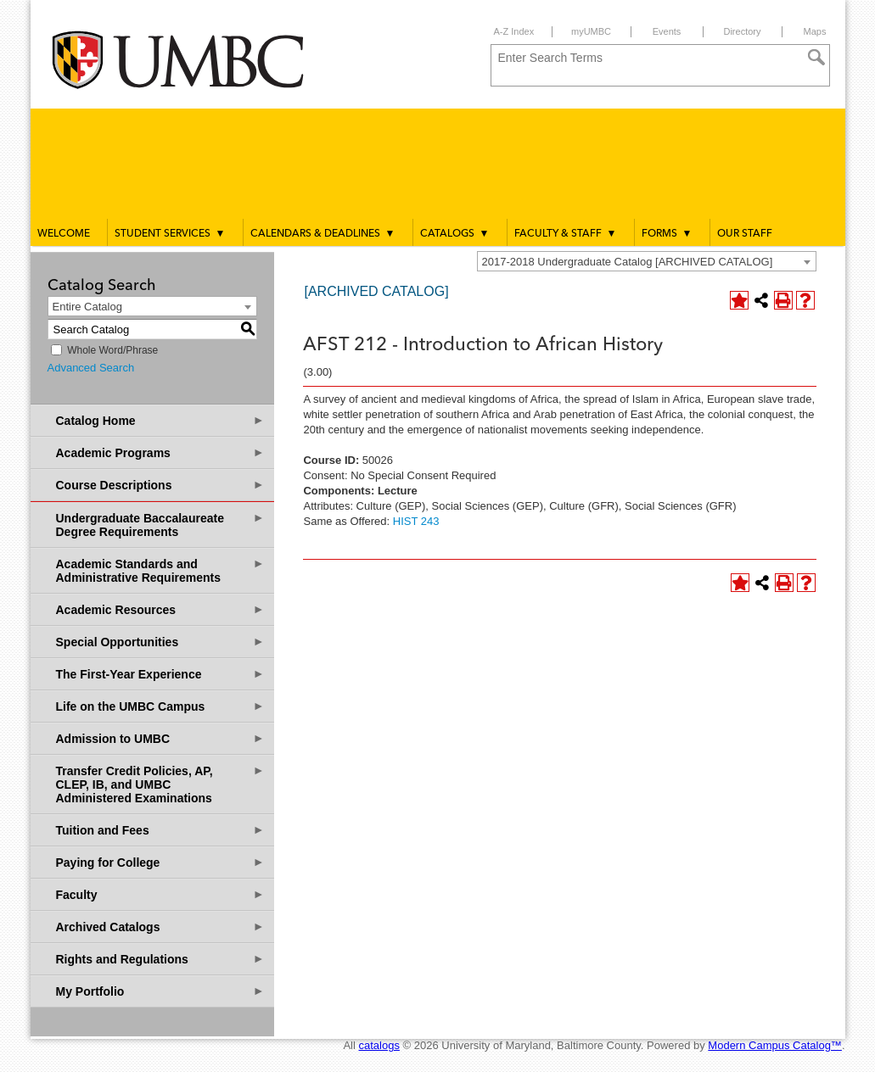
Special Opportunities (160, 641)
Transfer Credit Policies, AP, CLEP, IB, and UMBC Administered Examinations (160, 784)
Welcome (63, 234)
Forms (667, 233)
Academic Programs (160, 452)
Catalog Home (160, 420)
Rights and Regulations (160, 959)
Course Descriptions (160, 484)
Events (667, 31)
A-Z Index (514, 31)
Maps (815, 31)
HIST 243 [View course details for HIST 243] (416, 521)
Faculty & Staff (565, 233)
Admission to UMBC (160, 738)
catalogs (379, 1045)
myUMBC (591, 31)
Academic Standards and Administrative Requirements (160, 570)
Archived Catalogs (160, 926)
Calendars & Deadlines (322, 233)
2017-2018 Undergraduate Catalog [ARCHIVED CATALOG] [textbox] (627, 261)
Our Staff (744, 234)
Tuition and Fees (160, 830)
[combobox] (646, 261)
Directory (741, 31)
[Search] (816, 57)
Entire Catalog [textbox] (87, 306)
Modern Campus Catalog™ (775, 1045)
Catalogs (455, 233)
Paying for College (160, 862)
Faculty (160, 894)
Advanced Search (91, 367)
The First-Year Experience (160, 674)
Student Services (170, 233)
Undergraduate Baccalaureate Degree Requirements (160, 525)
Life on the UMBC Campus (160, 706)
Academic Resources (160, 609)
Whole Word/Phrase (112, 350)
